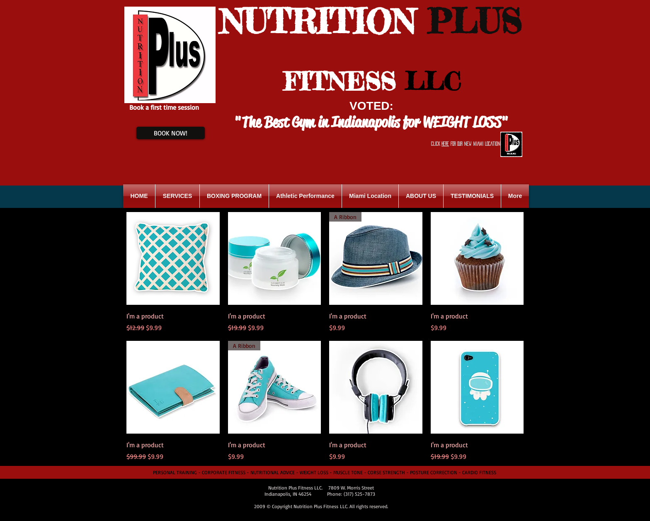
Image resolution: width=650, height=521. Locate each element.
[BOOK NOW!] (170, 133)
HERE (445, 144)
